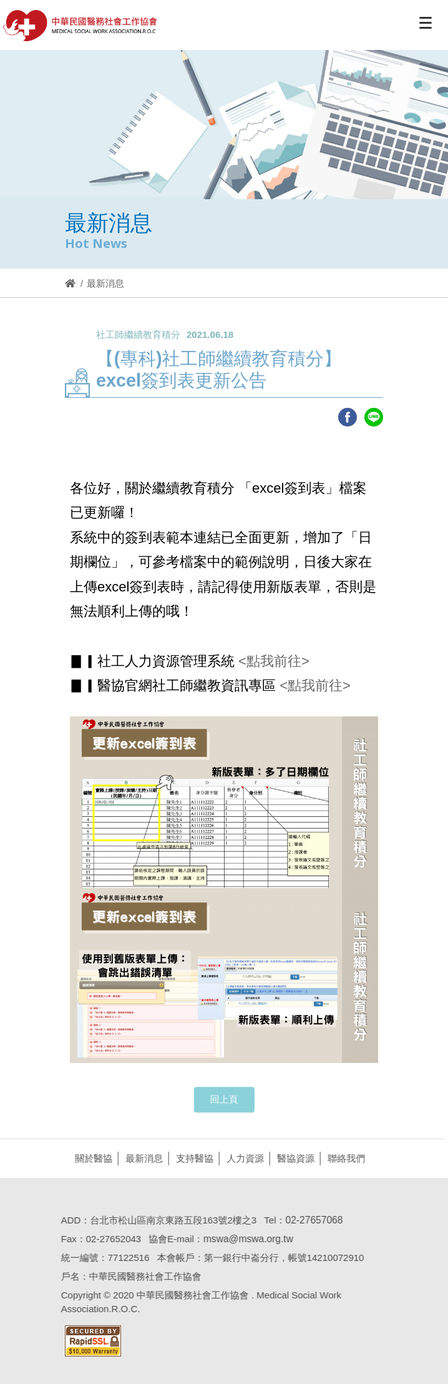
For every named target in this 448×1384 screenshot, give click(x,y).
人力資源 (242, 1158)
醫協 (80, 25)
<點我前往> (272, 661)
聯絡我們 (344, 1158)
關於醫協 (91, 1158)
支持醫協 (192, 1158)
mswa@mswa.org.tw (246, 1238)
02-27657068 (311, 1220)
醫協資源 (293, 1158)
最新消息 (141, 1158)
